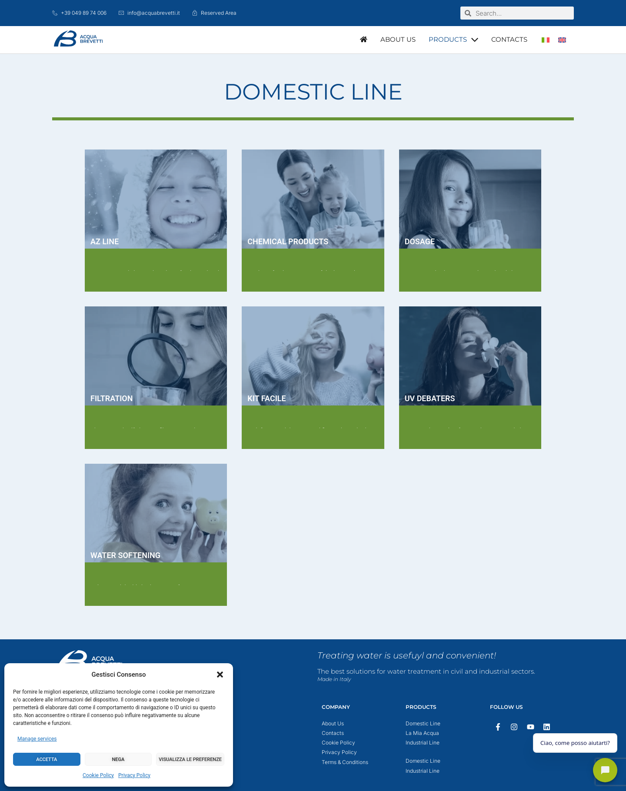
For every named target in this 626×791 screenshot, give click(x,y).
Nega (118, 759)
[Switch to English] (562, 39)
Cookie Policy (98, 775)
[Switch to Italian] (545, 39)
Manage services (37, 739)
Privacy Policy (134, 775)
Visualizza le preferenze (190, 759)
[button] (220, 674)
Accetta (46, 759)
